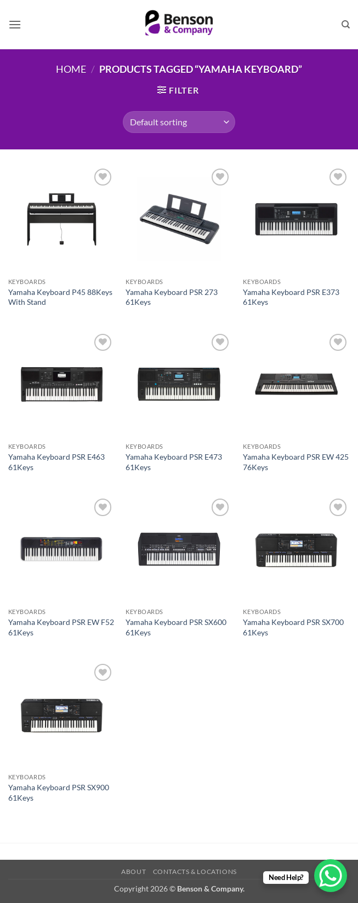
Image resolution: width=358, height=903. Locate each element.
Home (71, 69)
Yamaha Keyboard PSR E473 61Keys (174, 462)
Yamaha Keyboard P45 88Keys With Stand (60, 297)
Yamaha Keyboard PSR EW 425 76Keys (296, 462)
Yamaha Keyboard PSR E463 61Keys (56, 462)
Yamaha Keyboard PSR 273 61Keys (172, 297)
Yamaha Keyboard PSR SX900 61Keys (58, 792)
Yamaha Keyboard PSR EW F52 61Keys (61, 627)
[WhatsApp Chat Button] (330, 875)
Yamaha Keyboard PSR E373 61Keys (291, 297)
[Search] (346, 24)
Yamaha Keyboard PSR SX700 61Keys (293, 627)
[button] (14, 24)
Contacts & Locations (195, 871)
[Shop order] (179, 122)
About (133, 871)
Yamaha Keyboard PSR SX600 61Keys (176, 627)
